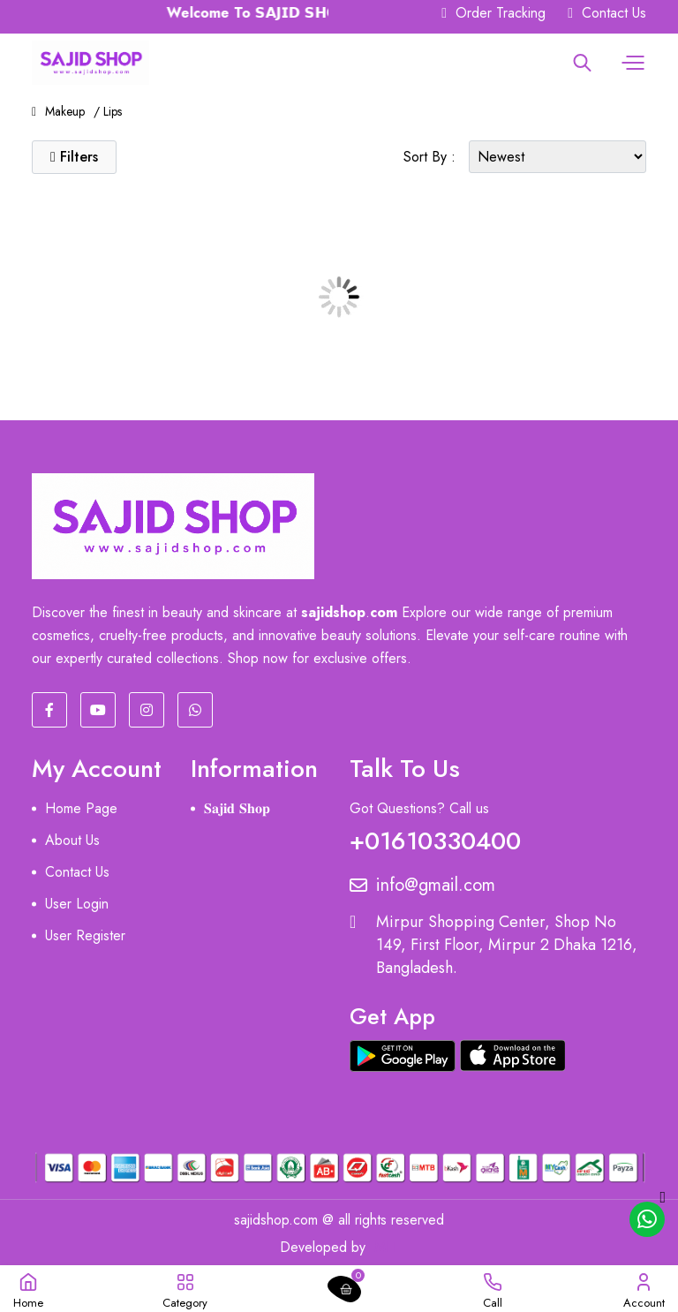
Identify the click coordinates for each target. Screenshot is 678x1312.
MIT (386, 1247)
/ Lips (108, 111)
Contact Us (607, 13)
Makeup (65, 111)
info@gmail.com (422, 885)
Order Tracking (493, 13)
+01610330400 (435, 837)
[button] (630, 63)
